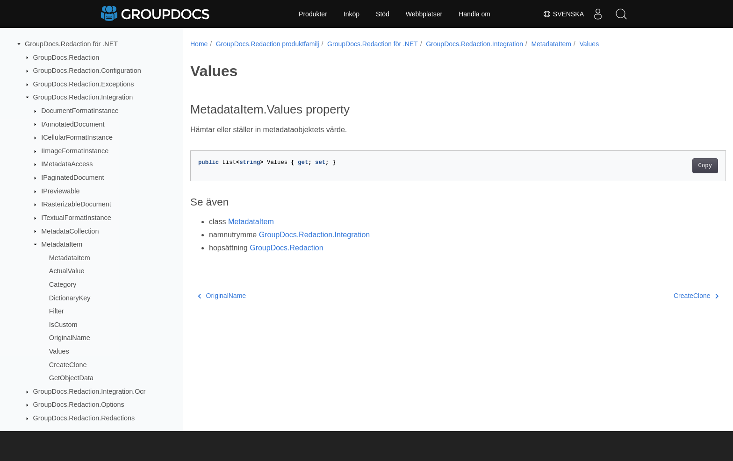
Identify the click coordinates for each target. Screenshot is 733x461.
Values (59, 351)
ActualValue (67, 271)
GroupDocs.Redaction (66, 57)
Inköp (351, 14)
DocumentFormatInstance (80, 110)
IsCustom (63, 324)
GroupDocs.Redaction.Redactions (84, 418)
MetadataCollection (70, 231)
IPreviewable (60, 191)
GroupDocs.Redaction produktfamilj (267, 44)
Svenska (563, 14)
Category (62, 284)
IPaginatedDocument (72, 177)
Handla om (474, 14)
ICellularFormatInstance (77, 137)
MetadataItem (61, 244)
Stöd (382, 14)
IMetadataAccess (67, 164)
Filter (56, 311)
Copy (668, 166)
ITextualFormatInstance (76, 217)
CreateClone (68, 365)
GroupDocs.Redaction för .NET (71, 44)
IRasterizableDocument (76, 204)
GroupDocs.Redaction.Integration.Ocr (89, 391)
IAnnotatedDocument (72, 124)
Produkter (313, 14)
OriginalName (69, 337)
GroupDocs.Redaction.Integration (83, 97)
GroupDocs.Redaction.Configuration (87, 70)
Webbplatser (424, 14)
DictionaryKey (70, 298)
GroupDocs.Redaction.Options (78, 404)
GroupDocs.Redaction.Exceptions (83, 84)
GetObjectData (71, 378)
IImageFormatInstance (74, 151)
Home (199, 44)
